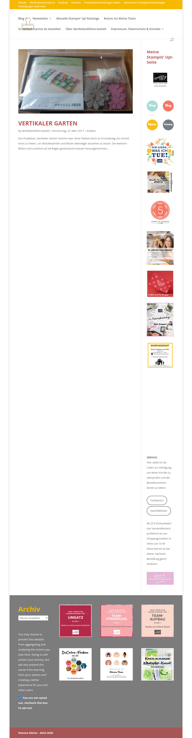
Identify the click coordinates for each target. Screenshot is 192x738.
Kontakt (22, 3)
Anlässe (91, 130)
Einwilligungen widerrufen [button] (32, 6)
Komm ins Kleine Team (120, 18)
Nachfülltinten (159, 510)
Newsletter (40, 18)
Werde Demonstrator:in (42, 3)
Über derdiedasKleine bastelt (86, 29)
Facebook (63, 3)
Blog (21, 18)
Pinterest (76, 3)
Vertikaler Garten (48, 123)
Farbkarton (157, 500)
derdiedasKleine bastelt (35, 130)
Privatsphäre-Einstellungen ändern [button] (102, 3)
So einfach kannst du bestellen (39, 29)
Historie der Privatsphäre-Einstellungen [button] (144, 3)
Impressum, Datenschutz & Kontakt (135, 29)
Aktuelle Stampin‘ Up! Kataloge (77, 18)
